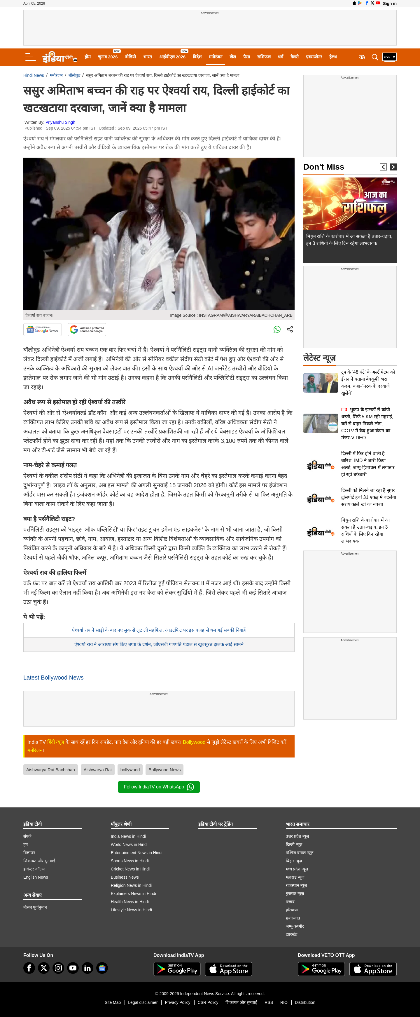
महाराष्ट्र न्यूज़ (295, 877)
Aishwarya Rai (98, 769)
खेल (233, 56)
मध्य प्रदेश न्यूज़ (297, 869)
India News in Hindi (128, 836)
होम (88, 56)
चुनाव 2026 (108, 56)
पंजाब (290, 901)
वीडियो (130, 56)
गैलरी (294, 56)
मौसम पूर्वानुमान (35, 907)
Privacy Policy (177, 1002)
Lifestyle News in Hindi (131, 910)
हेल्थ (333, 56)
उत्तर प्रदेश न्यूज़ (297, 836)
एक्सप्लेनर (314, 56)
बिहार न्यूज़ (294, 860)
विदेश (197, 56)
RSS (269, 1002)
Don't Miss (323, 166)
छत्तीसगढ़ (293, 918)
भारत (147, 56)
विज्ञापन (29, 852)
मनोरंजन (215, 56)
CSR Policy (208, 1002)
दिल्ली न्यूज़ (294, 844)
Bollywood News (164, 769)
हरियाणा (292, 910)
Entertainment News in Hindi (136, 852)
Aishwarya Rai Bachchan (50, 769)
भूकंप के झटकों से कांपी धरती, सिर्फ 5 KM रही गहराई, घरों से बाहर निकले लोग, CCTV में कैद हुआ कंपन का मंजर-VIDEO (367, 423)
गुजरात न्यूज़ (295, 893)
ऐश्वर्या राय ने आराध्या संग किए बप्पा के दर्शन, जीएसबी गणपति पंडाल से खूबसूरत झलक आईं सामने (159, 644)
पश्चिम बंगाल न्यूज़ (299, 852)
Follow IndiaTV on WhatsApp (159, 786)
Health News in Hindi (130, 901)
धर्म (280, 56)
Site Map (113, 1002)
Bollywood (194, 742)
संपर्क (27, 836)
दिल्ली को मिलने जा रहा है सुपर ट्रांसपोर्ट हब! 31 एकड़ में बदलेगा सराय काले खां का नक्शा (368, 497)
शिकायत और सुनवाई (39, 860)
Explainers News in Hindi (133, 893)
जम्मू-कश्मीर (295, 926)
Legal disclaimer (143, 1002)
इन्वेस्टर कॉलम (34, 869)
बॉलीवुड (74, 75)
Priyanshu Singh (60, 122)
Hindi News (33, 75)
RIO (284, 1002)
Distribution (305, 1002)
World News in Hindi (129, 844)
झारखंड (291, 934)
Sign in (390, 3)
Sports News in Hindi (130, 860)
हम (25, 844)
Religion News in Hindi (131, 885)
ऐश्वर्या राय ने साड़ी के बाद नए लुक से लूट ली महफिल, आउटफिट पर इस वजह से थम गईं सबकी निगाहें (159, 630)
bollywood (130, 769)
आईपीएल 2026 (172, 56)
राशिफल (264, 56)
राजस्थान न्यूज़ (296, 885)
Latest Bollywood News (53, 677)
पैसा (246, 56)
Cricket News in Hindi (130, 869)
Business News (125, 877)
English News (35, 877)
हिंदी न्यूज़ (55, 742)
